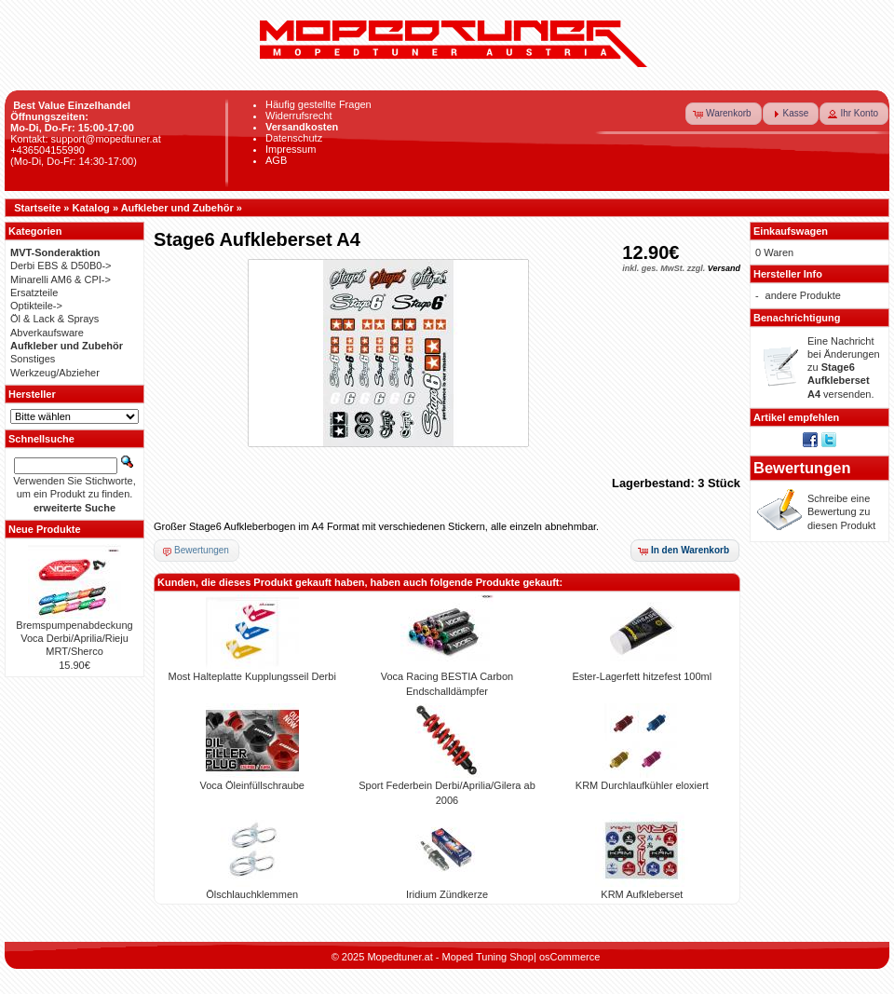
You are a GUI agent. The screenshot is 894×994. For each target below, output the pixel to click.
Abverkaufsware (47, 332)
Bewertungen (802, 467)
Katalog (91, 207)
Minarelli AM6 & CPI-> (60, 279)
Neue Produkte (44, 529)
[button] (723, 113)
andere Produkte (803, 295)
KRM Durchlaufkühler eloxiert (642, 785)
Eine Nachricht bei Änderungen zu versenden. (843, 367)
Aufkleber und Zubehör (177, 207)
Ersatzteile (34, 292)
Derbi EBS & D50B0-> (61, 265)
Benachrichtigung (797, 317)
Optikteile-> (36, 305)
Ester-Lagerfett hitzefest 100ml (641, 676)
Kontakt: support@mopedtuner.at (85, 138)
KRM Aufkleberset (642, 894)
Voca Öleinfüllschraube (252, 785)
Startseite (37, 207)
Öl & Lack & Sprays (54, 318)
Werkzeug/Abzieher (55, 372)
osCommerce (569, 956)
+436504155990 (47, 150)
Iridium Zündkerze (447, 894)
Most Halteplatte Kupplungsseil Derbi (251, 676)
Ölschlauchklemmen (252, 894)
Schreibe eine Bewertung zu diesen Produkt (841, 512)
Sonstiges (32, 358)
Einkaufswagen (790, 231)
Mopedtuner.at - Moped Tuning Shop (450, 956)
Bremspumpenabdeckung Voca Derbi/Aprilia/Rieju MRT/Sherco (74, 639)
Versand (724, 268)
